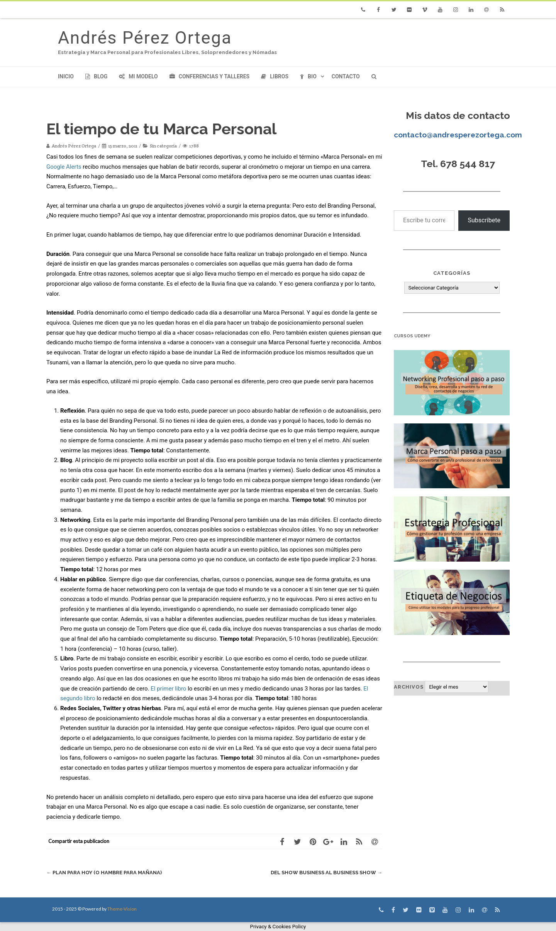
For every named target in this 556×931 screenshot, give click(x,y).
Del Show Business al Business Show (326, 872)
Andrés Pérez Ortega (145, 37)
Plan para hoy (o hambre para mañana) (104, 872)
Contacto (346, 76)
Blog (96, 76)
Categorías (451, 273)
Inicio (66, 76)
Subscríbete (484, 220)
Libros (274, 76)
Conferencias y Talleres (209, 76)
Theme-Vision (122, 909)
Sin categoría (163, 146)
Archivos (409, 687)
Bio (308, 76)
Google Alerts (63, 166)
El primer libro (169, 688)
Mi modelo (138, 76)
